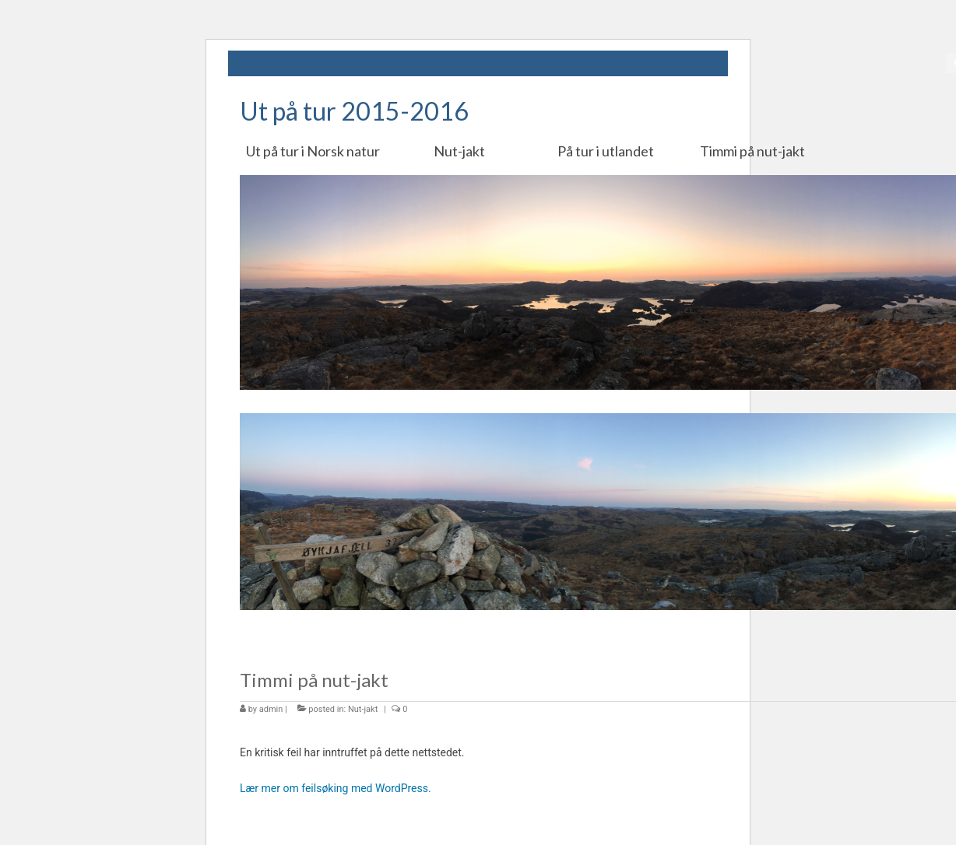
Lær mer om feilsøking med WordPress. (335, 788)
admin (271, 709)
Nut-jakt (363, 709)
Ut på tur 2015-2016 (354, 111)
